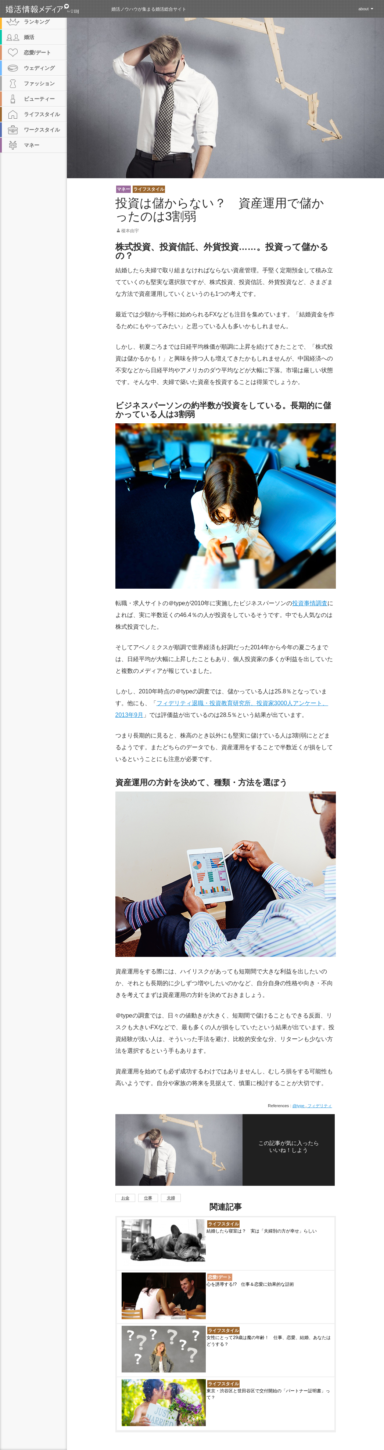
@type (299, 1105)
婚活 (29, 37)
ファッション (39, 83)
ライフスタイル (148, 189)
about (363, 9)
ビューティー (39, 99)
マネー (123, 189)
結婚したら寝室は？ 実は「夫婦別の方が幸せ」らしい (262, 1231)
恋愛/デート (219, 1277)
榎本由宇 (130, 230)
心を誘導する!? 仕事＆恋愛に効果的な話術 (250, 1284)
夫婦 (171, 1198)
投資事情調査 (309, 603)
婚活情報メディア (55, 9)
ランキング (37, 22)
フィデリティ (319, 1105)
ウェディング (39, 68)
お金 (125, 1198)
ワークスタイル (42, 130)
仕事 (148, 1198)
